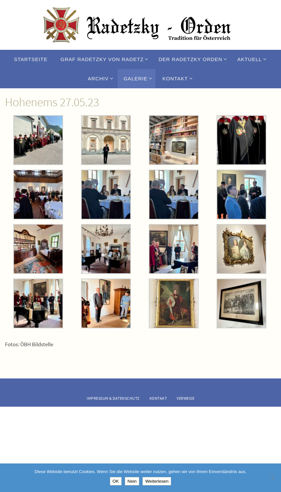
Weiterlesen (156, 481)
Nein (132, 481)
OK (116, 481)
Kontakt (158, 398)
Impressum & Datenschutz (113, 398)
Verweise (185, 398)
